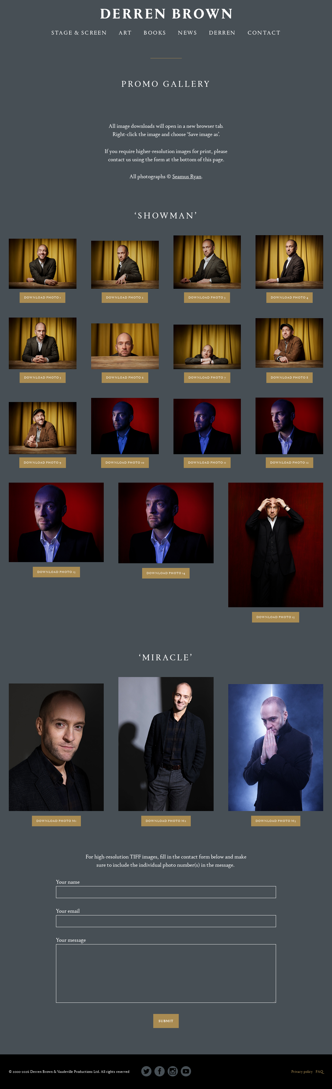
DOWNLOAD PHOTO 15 (275, 617)
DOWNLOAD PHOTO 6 (125, 377)
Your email (166, 917)
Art (125, 32)
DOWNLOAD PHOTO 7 (207, 377)
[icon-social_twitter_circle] (147, 1071)
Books (155, 32)
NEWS (187, 32)
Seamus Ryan (186, 176)
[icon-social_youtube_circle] (186, 1071)
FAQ (319, 1071)
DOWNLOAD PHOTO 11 (207, 462)
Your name (166, 888)
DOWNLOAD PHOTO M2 (166, 821)
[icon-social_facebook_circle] (161, 1071)
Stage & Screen (79, 32)
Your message (166, 971)
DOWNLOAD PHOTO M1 (56, 821)
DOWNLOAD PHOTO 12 (289, 462)
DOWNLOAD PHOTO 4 (289, 297)
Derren (222, 32)
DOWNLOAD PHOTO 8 (289, 377)
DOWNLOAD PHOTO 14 (166, 573)
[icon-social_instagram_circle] (174, 1071)
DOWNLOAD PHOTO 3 (207, 297)
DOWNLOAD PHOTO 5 (42, 377)
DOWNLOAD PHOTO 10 (124, 462)
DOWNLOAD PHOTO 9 (43, 462)
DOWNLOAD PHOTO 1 (42, 297)
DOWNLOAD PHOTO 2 (125, 297)
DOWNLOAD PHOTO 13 (56, 572)
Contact (264, 32)
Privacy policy (302, 1071)
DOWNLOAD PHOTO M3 (276, 821)
